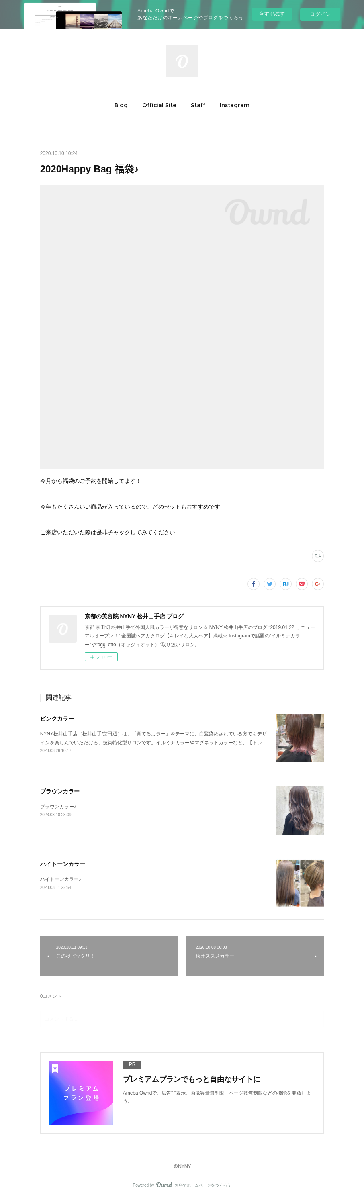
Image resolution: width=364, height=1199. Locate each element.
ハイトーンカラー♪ (60, 879)
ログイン (320, 14)
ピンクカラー (57, 718)
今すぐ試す (272, 14)
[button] (121, 105)
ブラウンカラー (60, 791)
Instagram (234, 105)
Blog (121, 105)
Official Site (159, 105)
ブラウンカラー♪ (58, 806)
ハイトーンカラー (62, 864)
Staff (198, 105)
